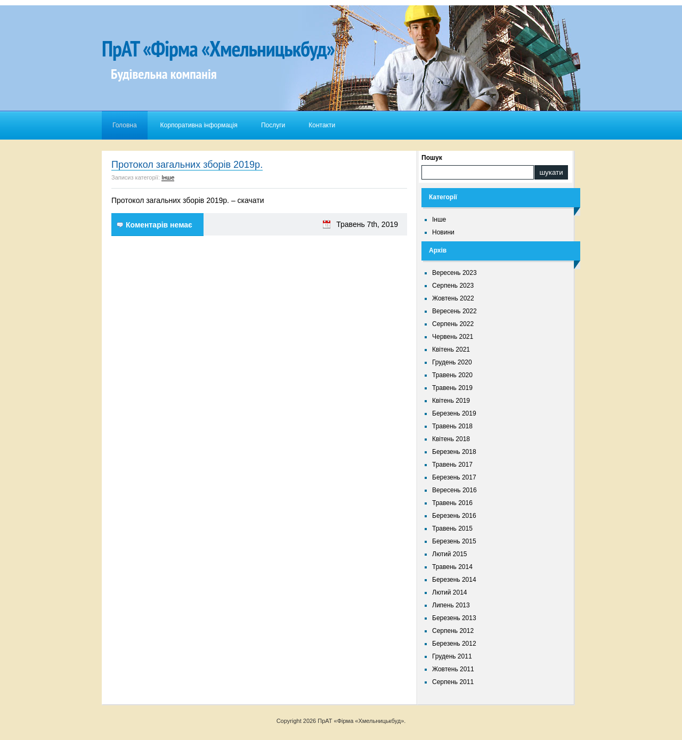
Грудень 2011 (452, 656)
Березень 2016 (454, 515)
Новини (443, 232)
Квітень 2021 (451, 349)
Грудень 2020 (452, 362)
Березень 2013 (454, 618)
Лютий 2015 (449, 554)
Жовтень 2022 (453, 298)
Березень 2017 (454, 477)
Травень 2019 (452, 388)
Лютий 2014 (449, 592)
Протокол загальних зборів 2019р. (187, 164)
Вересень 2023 (454, 273)
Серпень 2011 (453, 682)
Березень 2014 (454, 579)
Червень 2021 (452, 336)
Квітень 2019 (451, 400)
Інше (167, 177)
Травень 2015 (452, 528)
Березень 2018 (454, 452)
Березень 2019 (454, 413)
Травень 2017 (452, 464)
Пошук (431, 157)
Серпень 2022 (453, 324)
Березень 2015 (454, 541)
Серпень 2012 (453, 631)
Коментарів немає (159, 225)
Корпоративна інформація (199, 125)
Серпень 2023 (453, 285)
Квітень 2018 (451, 439)
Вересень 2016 (454, 490)
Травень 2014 (452, 567)
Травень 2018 (452, 426)
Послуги (273, 125)
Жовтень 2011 (453, 669)
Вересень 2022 (454, 311)
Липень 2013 (451, 605)
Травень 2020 (452, 375)
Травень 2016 (452, 503)
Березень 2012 (454, 643)
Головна (124, 125)
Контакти (321, 125)
